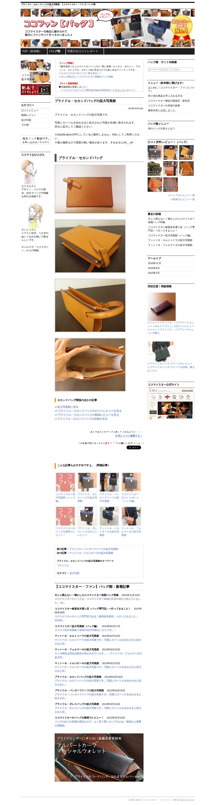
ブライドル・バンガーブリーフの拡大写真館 (93, 549)
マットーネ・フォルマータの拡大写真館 (170, 245)
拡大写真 (74, 573)
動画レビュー (28, 115)
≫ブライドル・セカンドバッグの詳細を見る (81, 418)
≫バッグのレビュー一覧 (181, 195)
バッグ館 (54, 51)
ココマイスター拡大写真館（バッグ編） (170, 235)
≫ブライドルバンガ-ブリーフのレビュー (169, 362)
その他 (25, 124)
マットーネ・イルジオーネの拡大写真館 (91, 553)
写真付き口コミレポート (82, 51)
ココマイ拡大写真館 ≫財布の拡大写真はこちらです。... (85, 630)
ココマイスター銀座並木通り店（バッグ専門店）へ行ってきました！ (171, 229)
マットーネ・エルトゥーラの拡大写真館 (170, 240)
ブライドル (63, 565)
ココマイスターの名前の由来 (164, 105)
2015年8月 (154, 268)
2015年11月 (154, 263)
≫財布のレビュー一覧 (182, 199)
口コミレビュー (30, 110)
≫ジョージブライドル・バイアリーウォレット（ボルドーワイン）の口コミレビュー (170, 323)
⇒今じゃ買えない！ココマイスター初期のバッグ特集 (86, 76)
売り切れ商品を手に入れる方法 (165, 95)
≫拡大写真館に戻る (66, 406)
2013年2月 (154, 272)
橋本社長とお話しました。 (163, 110)
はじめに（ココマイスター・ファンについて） (171, 89)
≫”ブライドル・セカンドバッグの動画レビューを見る (87, 414)
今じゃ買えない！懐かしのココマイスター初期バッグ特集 (171, 220)
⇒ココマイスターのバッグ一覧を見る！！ (80, 73)
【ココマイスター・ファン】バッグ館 (158, 800)
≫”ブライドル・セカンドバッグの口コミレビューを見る (88, 410)
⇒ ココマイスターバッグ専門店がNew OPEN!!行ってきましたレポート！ (98, 90)
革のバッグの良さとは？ (161, 128)
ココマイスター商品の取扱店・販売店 (169, 100)
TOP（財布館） (32, 51)
